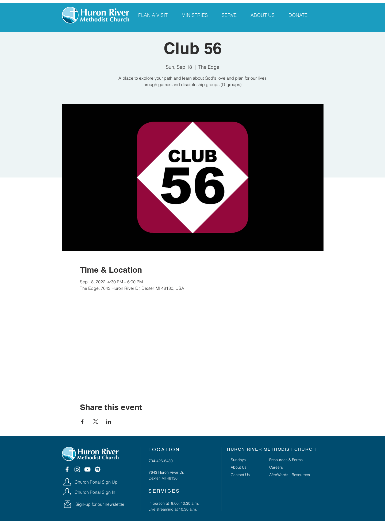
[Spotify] (97, 469)
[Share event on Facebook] (82, 421)
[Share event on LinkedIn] (108, 421)
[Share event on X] (95, 421)
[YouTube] (87, 469)
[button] (67, 504)
